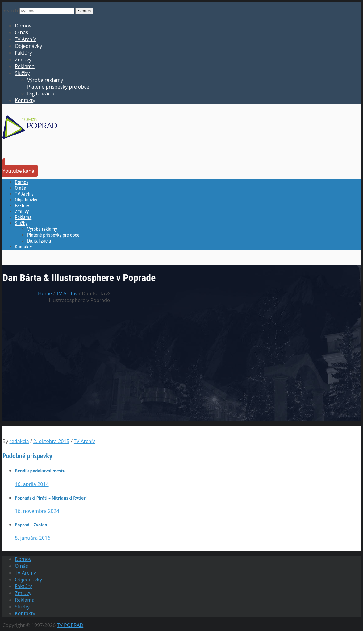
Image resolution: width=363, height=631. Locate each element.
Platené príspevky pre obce (58, 86)
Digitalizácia (40, 93)
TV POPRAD (70, 625)
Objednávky (28, 46)
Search (10, 10)
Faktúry (23, 52)
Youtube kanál (18, 171)
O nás (21, 32)
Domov (23, 25)
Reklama (25, 66)
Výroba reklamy (45, 80)
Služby (22, 73)
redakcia (19, 441)
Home (45, 293)
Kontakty (25, 100)
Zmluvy (23, 59)
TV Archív (25, 39)
